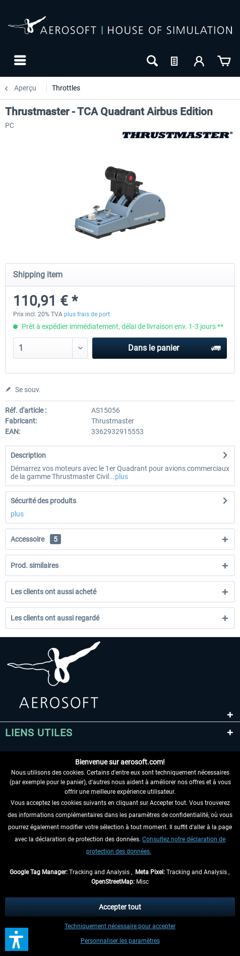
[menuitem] (19, 60)
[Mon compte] (200, 60)
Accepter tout (120, 907)
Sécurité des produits (43, 501)
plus (121, 476)
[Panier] (224, 60)
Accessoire (36, 539)
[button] (16, 939)
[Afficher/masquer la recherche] (151, 60)
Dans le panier (174, 346)
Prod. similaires (34, 565)
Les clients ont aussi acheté (53, 592)
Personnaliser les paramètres (120, 940)
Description (28, 455)
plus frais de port (87, 314)
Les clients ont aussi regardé (55, 618)
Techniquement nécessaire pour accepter (120, 926)
